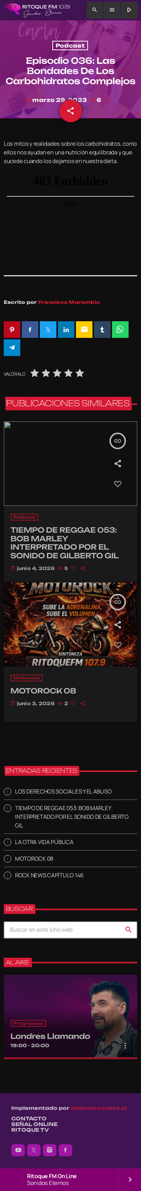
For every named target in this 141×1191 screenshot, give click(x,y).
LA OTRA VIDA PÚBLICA (44, 842)
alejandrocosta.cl (99, 1108)
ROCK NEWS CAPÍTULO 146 (49, 875)
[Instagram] (49, 1150)
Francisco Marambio (69, 302)
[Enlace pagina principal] (37, 10)
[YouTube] (18, 1150)
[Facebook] (65, 1150)
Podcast (70, 45)
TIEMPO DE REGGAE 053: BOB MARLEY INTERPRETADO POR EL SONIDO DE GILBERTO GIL (72, 816)
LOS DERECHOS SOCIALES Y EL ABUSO (63, 791)
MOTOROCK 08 (34, 859)
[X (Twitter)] (34, 1150)
